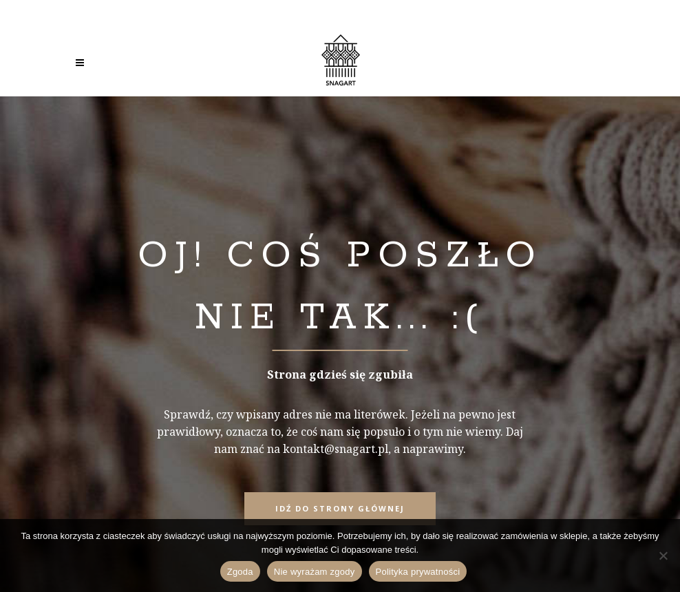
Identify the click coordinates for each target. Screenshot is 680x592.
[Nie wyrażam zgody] (663, 555)
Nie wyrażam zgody (314, 572)
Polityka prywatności (418, 572)
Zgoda (240, 572)
